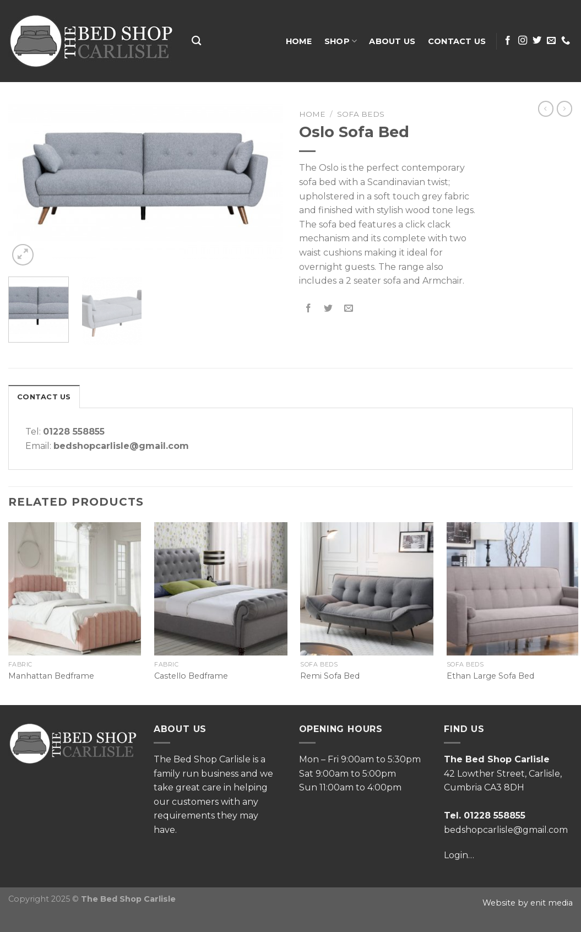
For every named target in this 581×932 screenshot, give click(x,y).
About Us (392, 41)
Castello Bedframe (191, 676)
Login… (459, 855)
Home (299, 41)
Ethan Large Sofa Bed (490, 676)
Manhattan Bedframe (51, 676)
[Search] (196, 41)
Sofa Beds (360, 114)
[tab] (44, 396)
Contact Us (457, 41)
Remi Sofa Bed (330, 676)
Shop (340, 41)
